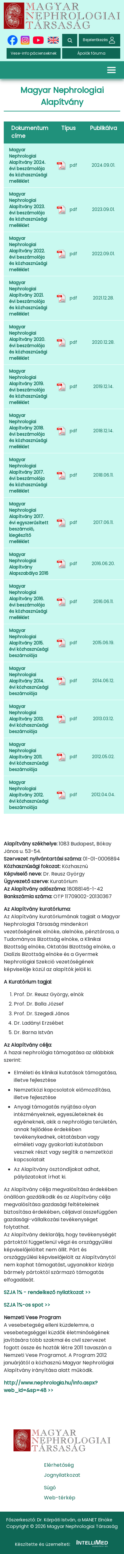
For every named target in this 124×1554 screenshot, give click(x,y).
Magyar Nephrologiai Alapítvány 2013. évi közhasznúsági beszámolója (28, 719)
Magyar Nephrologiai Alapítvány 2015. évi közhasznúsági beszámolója (28, 643)
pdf (73, 165)
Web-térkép (59, 1497)
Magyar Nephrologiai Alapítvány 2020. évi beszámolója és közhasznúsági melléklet (28, 342)
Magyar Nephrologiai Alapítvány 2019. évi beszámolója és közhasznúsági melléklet (28, 387)
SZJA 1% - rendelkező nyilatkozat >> (47, 1292)
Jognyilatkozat (62, 1475)
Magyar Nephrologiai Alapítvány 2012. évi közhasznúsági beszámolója (28, 795)
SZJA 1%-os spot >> (27, 1304)
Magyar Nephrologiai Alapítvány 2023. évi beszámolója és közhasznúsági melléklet (28, 210)
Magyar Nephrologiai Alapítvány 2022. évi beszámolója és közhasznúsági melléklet (28, 254)
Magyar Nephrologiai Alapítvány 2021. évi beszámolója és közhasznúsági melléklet (28, 298)
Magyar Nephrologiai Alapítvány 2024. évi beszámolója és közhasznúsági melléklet (28, 165)
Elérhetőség (59, 1465)
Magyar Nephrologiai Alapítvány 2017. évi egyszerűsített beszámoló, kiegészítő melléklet (28, 523)
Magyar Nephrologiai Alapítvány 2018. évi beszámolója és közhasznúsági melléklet (28, 431)
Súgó (50, 1487)
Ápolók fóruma (91, 53)
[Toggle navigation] (111, 70)
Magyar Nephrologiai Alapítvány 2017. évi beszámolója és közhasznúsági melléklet (28, 475)
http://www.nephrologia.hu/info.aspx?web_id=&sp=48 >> (51, 1386)
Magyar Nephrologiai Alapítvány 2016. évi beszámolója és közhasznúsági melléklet (28, 602)
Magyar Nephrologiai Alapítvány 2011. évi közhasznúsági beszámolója (28, 757)
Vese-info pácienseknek (34, 53)
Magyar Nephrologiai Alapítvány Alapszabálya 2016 (28, 563)
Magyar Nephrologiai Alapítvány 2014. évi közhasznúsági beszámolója (28, 681)
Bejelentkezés (99, 39)
